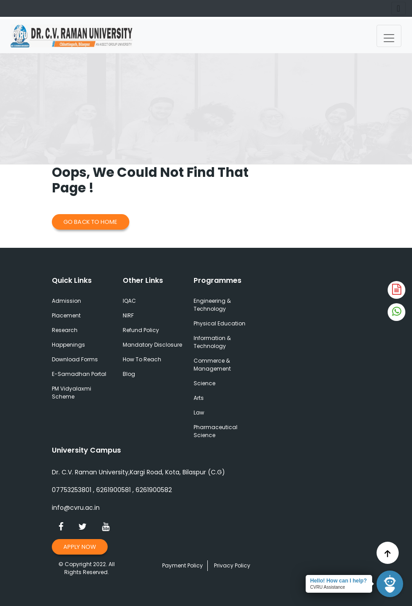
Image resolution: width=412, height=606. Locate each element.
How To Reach (142, 359)
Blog (129, 374)
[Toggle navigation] (389, 36)
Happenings (68, 344)
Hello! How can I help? (338, 581)
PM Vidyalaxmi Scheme (71, 392)
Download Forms (75, 359)
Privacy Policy (232, 565)
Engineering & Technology (212, 305)
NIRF (128, 315)
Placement (66, 315)
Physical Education (219, 323)
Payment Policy (182, 565)
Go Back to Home (90, 222)
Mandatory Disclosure (152, 344)
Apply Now (79, 547)
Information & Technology (212, 342)
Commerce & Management (212, 364)
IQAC (129, 301)
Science (204, 383)
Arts (199, 398)
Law (199, 412)
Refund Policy (141, 330)
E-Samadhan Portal (79, 374)
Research (65, 330)
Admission (66, 301)
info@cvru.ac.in (76, 507)
